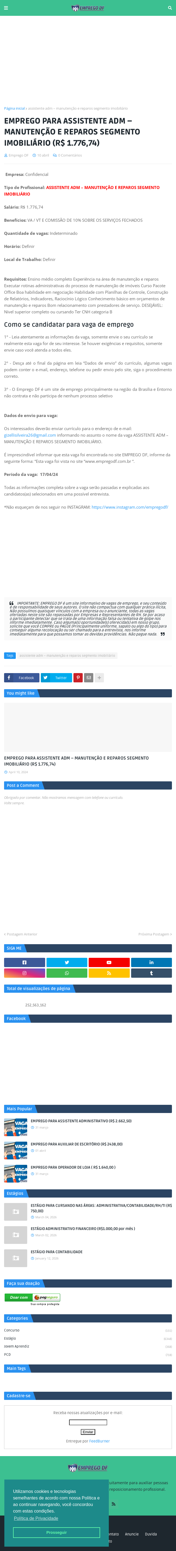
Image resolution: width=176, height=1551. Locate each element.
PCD (88, 1355)
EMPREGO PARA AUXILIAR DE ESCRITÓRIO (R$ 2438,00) (77, 1144)
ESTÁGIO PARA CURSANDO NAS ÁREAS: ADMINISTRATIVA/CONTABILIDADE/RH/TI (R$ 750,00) (101, 1208)
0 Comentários (70, 155)
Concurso (88, 1331)
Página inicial (14, 108)
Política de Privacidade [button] (36, 1518)
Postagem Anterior (22, 934)
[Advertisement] (88, 61)
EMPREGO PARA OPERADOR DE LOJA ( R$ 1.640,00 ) (73, 1167)
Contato (112, 1534)
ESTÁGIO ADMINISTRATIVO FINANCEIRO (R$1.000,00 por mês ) (83, 1228)
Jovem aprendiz (88, 1347)
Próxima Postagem (153, 934)
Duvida (151, 1534)
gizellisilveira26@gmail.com (30, 435)
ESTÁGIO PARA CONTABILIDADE (56, 1252)
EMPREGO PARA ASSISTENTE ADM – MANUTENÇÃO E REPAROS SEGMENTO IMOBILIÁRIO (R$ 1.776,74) (76, 761)
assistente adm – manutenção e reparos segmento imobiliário (78, 108)
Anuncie (132, 1534)
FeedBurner (99, 1441)
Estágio (88, 1339)
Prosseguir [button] (56, 1532)
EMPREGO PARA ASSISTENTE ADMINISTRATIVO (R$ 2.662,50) (81, 1121)
